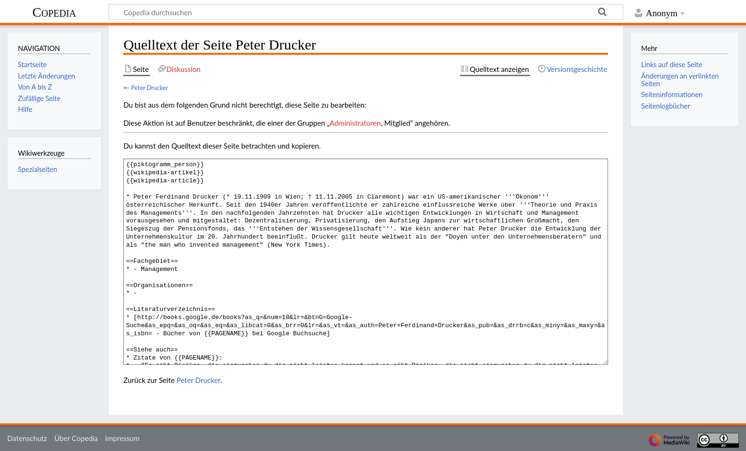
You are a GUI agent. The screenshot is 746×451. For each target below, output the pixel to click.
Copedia (54, 12)
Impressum (122, 438)
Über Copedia (76, 438)
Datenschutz (27, 438)
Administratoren (355, 123)
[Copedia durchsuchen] (366, 12)
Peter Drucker (149, 87)
